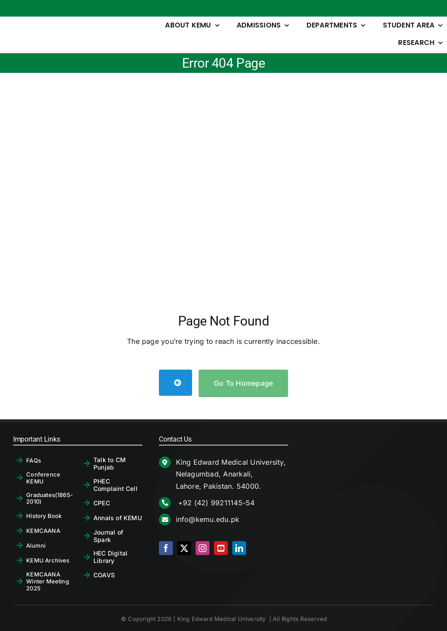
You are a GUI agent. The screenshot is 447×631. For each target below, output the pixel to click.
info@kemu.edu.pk (208, 519)
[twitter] (184, 548)
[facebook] (166, 548)
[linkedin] (239, 548)
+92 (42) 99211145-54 (215, 502)
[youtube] (221, 548)
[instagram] (203, 548)
